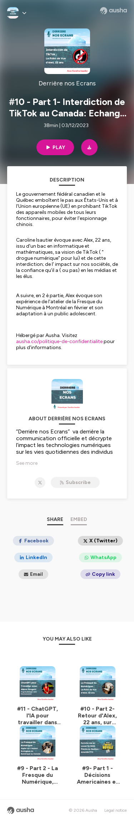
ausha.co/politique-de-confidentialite (59, 341)
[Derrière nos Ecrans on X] (40, 482)
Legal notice (115, 810)
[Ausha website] (113, 10)
